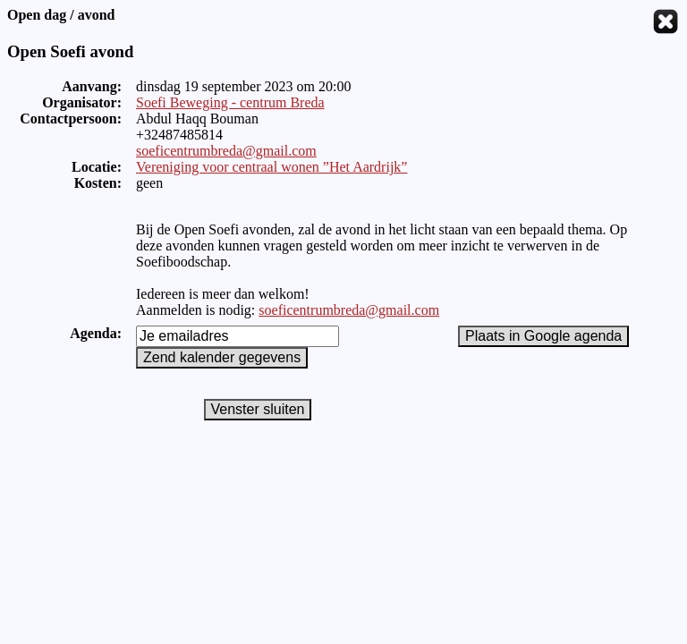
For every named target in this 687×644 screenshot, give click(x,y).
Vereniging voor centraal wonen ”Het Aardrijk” (271, 166)
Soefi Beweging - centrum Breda (230, 102)
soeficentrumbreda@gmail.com (226, 150)
